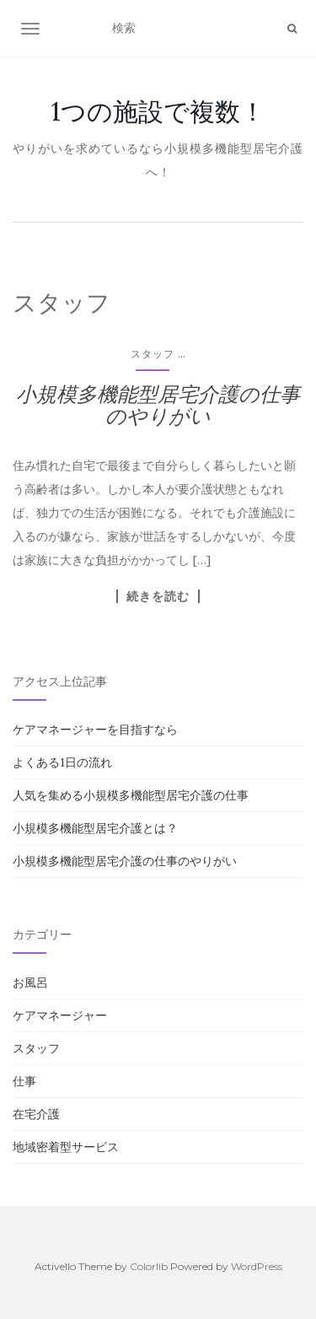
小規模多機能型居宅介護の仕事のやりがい (158, 405)
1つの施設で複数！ (158, 111)
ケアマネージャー (60, 1015)
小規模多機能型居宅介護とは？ (95, 828)
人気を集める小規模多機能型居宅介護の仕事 (131, 795)
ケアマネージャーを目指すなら (95, 729)
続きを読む (158, 596)
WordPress (256, 1266)
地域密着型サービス (66, 1147)
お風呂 (30, 982)
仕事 (24, 1081)
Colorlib (149, 1266)
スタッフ (152, 353)
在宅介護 (36, 1114)
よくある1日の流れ (62, 762)
